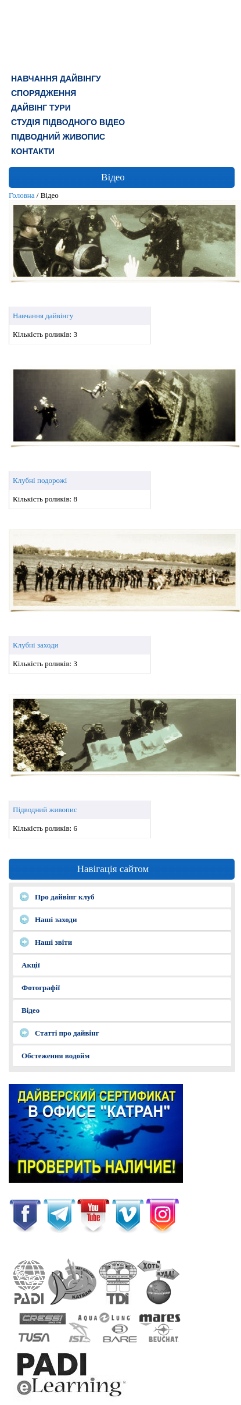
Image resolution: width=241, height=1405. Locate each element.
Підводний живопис (58, 136)
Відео (30, 1010)
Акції (30, 965)
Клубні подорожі (40, 480)
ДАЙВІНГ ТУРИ (41, 107)
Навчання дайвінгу (56, 78)
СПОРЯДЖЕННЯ (43, 93)
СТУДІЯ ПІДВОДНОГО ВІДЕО (68, 122)
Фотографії (40, 987)
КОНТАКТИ (33, 151)
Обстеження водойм (55, 1055)
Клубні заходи (36, 645)
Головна (22, 195)
